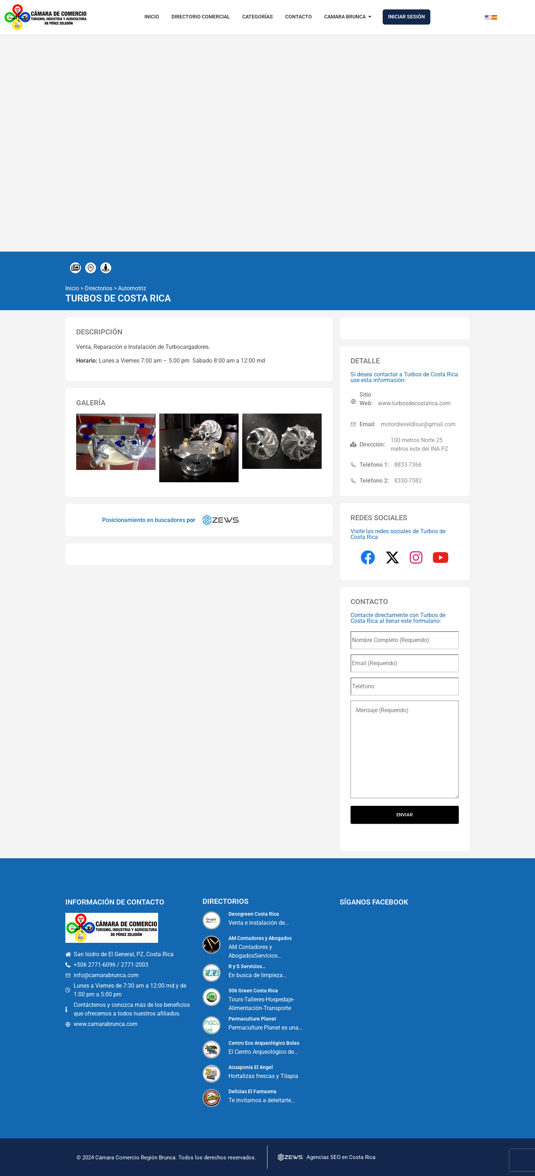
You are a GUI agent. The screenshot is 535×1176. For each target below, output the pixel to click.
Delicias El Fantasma (253, 1091)
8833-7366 (408, 464)
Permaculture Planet (252, 1019)
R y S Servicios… (247, 966)
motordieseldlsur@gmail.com (418, 424)
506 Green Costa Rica (253, 990)
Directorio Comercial (200, 17)
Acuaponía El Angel (251, 1067)
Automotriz (132, 288)
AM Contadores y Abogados (260, 938)
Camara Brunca (346, 17)
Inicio (151, 17)
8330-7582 (408, 480)
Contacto (298, 17)
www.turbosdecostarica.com (414, 403)
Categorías (257, 17)
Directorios (98, 288)
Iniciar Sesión (406, 17)
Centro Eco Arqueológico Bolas (264, 1043)
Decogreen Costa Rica (254, 914)
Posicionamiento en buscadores (143, 520)
